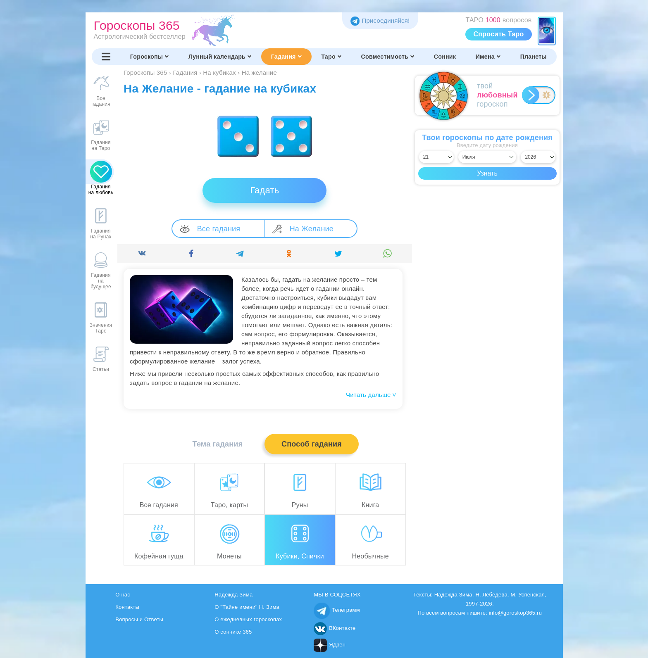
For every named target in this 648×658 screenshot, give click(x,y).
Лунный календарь (219, 56)
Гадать (264, 190)
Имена (488, 56)
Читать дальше (371, 394)
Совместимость (388, 56)
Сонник (445, 56)
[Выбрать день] (436, 157)
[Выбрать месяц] (487, 157)
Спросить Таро (499, 34)
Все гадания (210, 229)
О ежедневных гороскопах (248, 619)
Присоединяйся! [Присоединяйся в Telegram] (380, 20)
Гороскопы (149, 56)
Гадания (286, 56)
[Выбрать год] (538, 157)
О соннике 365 (233, 632)
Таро (331, 56)
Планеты (533, 56)
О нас (122, 594)
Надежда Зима (233, 594)
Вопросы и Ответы (139, 619)
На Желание (303, 228)
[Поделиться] (142, 253)
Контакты (127, 607)
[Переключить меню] (106, 56)
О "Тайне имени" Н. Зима (246, 607)
